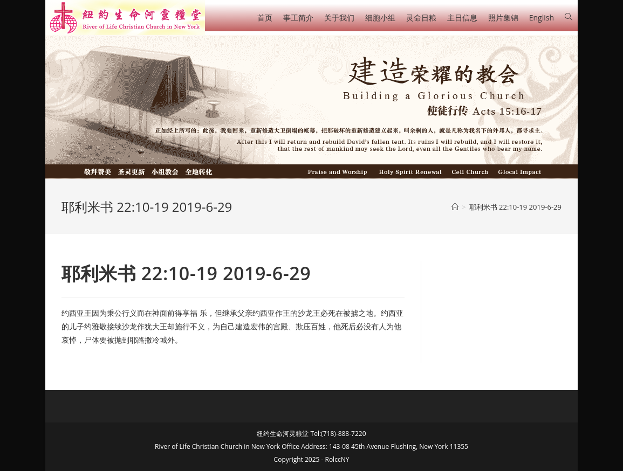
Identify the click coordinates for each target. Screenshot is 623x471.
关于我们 (339, 17)
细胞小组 (380, 17)
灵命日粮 (421, 17)
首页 (264, 17)
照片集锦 (503, 17)
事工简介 (298, 17)
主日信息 (462, 17)
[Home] (454, 207)
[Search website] (568, 17)
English (541, 17)
